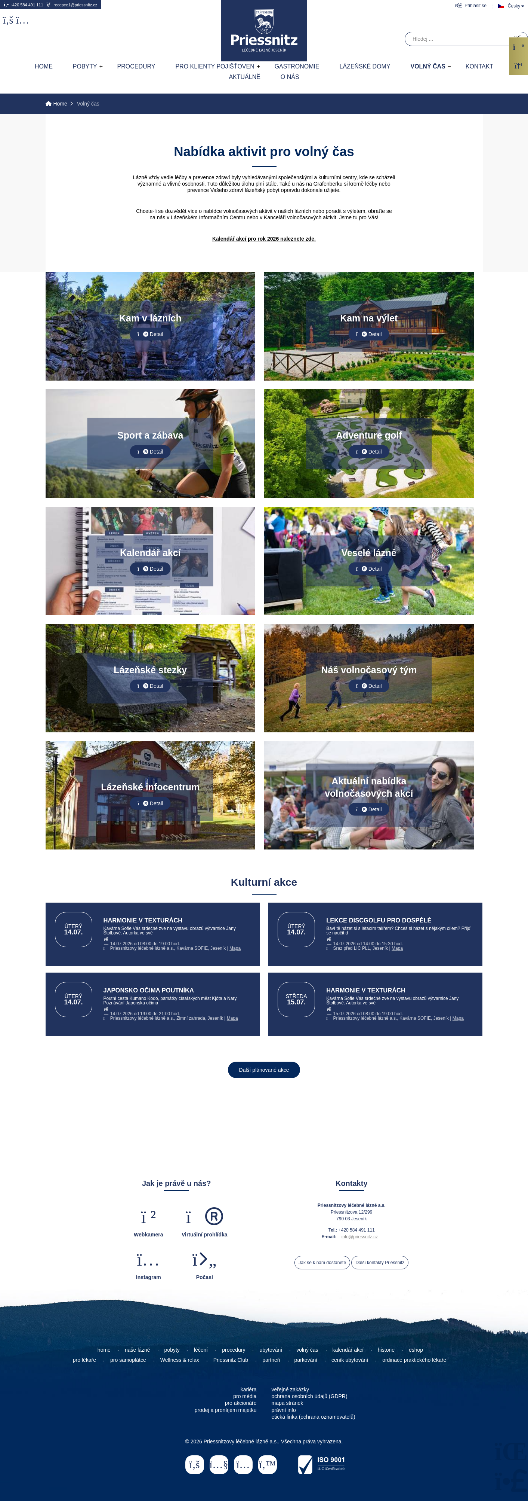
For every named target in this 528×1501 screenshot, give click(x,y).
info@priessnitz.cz (360, 1236)
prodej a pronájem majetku (226, 1410)
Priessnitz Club (230, 1360)
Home (264, 30)
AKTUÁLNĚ (244, 77)
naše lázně (137, 1350)
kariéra (249, 1389)
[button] (471, 5)
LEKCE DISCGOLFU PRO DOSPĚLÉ (378, 920)
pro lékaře (84, 1360)
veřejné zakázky (290, 1389)
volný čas (307, 1350)
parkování (305, 1360)
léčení (201, 1350)
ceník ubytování (349, 1360)
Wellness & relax (179, 1360)
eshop (416, 1350)
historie (386, 1350)
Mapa (235, 948)
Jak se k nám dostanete (322, 1262)
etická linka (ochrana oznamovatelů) (313, 1417)
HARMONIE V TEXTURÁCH (143, 920)
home (104, 1350)
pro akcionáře (241, 1403)
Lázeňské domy (365, 66)
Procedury (136, 66)
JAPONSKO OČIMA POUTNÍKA (149, 990)
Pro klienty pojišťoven (214, 66)
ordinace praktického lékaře (415, 1360)
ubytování (270, 1350)
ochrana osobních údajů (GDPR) (310, 1396)
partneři (271, 1360)
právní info (284, 1410)
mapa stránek (287, 1403)
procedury (233, 1350)
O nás (290, 77)
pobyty (172, 1350)
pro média (244, 1396)
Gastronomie (297, 66)
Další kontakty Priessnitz (379, 1262)
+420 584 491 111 (23, 4)
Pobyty (85, 66)
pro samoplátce (128, 1360)
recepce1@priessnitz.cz (71, 4)
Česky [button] (514, 6)
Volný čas (427, 66)
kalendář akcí (348, 1350)
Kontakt (479, 66)
